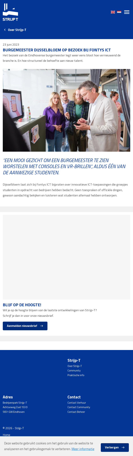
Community (74, 370)
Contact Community (79, 407)
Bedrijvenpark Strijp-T (15, 403)
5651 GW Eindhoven (14, 412)
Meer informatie (83, 448)
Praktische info (76, 375)
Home (6, 435)
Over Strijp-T (17, 29)
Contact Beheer (76, 412)
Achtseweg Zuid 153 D (15, 407)
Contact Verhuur (77, 403)
